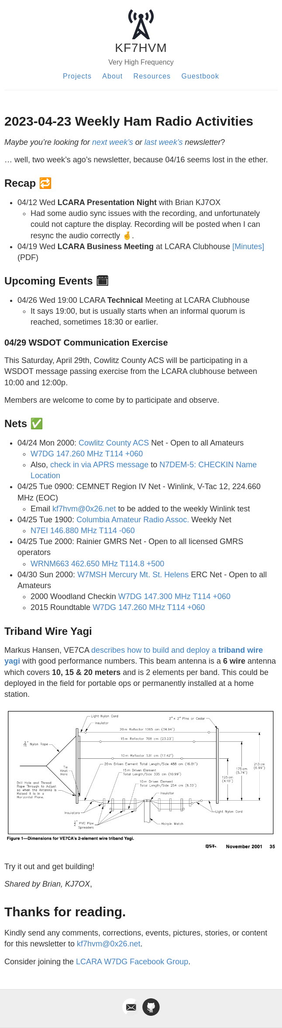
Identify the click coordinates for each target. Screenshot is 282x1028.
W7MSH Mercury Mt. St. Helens (133, 574)
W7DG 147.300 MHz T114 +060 (174, 596)
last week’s (163, 142)
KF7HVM (141, 48)
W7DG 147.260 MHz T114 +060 (87, 453)
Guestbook (200, 76)
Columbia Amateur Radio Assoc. (132, 519)
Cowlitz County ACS (114, 443)
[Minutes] (248, 246)
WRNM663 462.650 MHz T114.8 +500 (97, 563)
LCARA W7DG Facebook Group (132, 961)
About (112, 76)
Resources (152, 76)
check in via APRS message (99, 464)
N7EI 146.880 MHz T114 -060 (83, 530)
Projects (77, 76)
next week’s (112, 142)
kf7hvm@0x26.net (84, 508)
